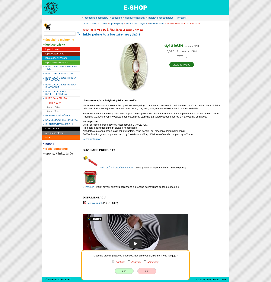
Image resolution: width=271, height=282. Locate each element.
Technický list (94, 203)
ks (185, 57)
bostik (49, 144)
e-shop (103, 23)
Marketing (153, 262)
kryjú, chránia (52, 128)
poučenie (117, 17)
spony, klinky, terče (59, 153)
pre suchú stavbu (54, 133)
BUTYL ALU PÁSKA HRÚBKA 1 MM (61, 68)
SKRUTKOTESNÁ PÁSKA (59, 124)
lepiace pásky (55, 44)
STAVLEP (88, 186)
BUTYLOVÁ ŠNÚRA (56, 98)
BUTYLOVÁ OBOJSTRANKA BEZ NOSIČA (60, 79)
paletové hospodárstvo (161, 17)
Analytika (136, 262)
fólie (47, 137)
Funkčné (121, 262)
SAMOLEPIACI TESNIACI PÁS (61, 120)
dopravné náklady (135, 17)
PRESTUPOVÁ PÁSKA (57, 115)
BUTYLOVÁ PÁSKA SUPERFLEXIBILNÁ (56, 93)
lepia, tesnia (52, 49)
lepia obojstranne (54, 53)
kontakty (181, 17)
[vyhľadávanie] (59, 34)
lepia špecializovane (56, 58)
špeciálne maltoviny (59, 39)
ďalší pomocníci (57, 148)
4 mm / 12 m (54, 102)
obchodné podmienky (96, 17)
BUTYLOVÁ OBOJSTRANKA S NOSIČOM (60, 86)
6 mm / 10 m (53, 107)
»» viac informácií (92, 139)
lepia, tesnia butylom (56, 62)
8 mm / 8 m (53, 111)
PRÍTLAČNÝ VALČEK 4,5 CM (117, 167)
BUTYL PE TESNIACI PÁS (59, 73)
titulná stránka (90, 23)
